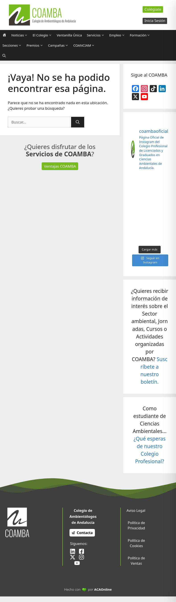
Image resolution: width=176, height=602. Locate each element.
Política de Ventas (136, 561)
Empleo (118, 35)
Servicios (97, 35)
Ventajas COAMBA (60, 166)
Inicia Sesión (154, 20)
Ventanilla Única (69, 35)
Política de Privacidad (136, 525)
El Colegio (43, 35)
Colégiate (152, 9)
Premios (36, 45)
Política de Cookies (136, 543)
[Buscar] (77, 122)
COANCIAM (85, 45)
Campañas (59, 45)
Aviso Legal (136, 510)
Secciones (13, 45)
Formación (141, 35)
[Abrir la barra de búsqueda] (4, 55)
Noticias (20, 35)
